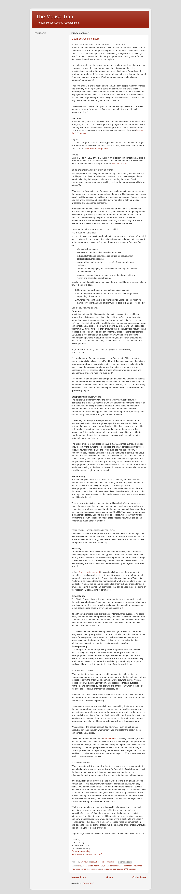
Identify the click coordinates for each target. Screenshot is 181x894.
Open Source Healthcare (86, 38)
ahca (84, 866)
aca (79, 866)
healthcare (128, 866)
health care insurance (113, 866)
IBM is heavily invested (89, 572)
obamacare (95, 869)
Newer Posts (79, 877)
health (90, 866)
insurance (138, 866)
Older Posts (139, 877)
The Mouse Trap (54, 17)
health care (98, 866)
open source (106, 869)
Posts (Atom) (88, 883)
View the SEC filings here (96, 148)
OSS (126, 869)
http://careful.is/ (110, 739)
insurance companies (81, 869)
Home (109, 877)
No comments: (108, 862)
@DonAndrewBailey (81, 851)
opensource (118, 869)
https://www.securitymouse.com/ (87, 854)
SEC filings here (119, 164)
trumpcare (133, 869)
